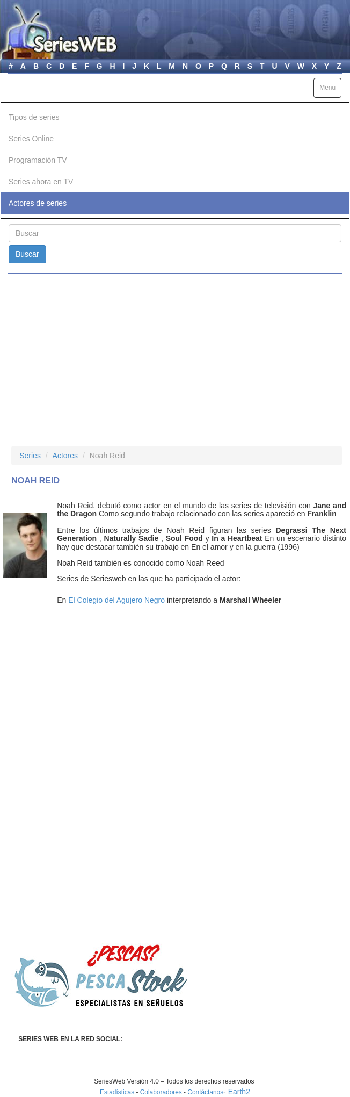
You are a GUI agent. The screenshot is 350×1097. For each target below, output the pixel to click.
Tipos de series (34, 117)
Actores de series (38, 203)
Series (30, 455)
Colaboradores (161, 1092)
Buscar (27, 254)
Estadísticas (117, 1092)
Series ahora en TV (41, 181)
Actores (65, 455)
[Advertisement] (175, 360)
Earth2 (239, 1091)
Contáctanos (205, 1092)
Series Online (31, 138)
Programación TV (38, 160)
